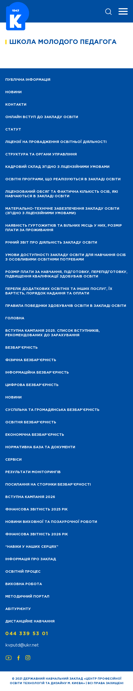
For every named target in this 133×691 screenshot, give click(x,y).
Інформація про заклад (30, 559)
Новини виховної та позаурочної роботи (51, 522)
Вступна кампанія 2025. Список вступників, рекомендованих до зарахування (52, 333)
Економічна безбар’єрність (34, 434)
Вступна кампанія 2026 (30, 497)
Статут (13, 129)
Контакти (15, 104)
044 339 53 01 (27, 634)
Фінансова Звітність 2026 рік (36, 534)
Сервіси (13, 459)
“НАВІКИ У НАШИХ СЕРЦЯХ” (31, 546)
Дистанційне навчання (30, 621)
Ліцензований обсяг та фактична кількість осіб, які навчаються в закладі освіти (61, 194)
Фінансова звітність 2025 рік (36, 509)
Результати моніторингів (33, 472)
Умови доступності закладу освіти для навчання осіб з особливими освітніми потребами (65, 257)
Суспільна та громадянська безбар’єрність (52, 410)
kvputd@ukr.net (22, 645)
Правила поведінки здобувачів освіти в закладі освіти (65, 305)
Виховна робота (23, 584)
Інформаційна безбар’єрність (37, 372)
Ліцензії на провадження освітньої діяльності (56, 142)
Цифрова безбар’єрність (32, 385)
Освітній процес (23, 571)
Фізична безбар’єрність (30, 360)
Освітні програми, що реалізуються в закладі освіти (63, 179)
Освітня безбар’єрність (30, 422)
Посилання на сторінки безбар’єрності (48, 484)
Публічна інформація (27, 79)
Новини (13, 397)
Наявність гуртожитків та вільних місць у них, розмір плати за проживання (63, 228)
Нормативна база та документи (40, 447)
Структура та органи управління (41, 154)
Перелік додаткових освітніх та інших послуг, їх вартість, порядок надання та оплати (58, 291)
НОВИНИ (13, 92)
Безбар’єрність (21, 347)
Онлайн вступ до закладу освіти (41, 117)
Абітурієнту (18, 609)
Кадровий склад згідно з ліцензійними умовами (57, 166)
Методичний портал (27, 596)
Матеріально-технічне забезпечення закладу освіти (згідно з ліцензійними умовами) (62, 211)
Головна (14, 318)
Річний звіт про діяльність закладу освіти (51, 242)
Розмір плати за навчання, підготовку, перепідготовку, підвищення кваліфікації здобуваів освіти (66, 274)
